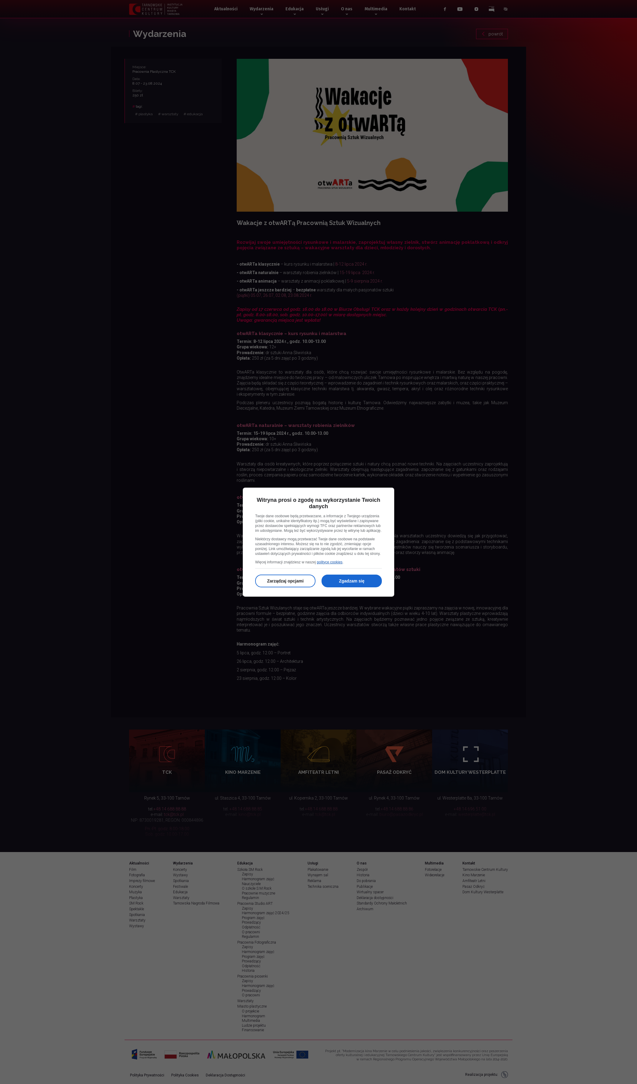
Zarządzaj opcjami (285, 581)
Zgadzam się (351, 581)
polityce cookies (329, 562)
